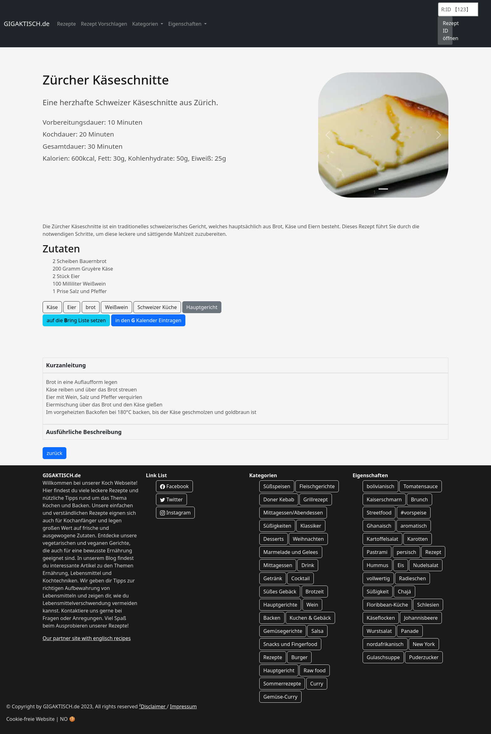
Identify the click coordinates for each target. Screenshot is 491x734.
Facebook (174, 486)
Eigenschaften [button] (185, 23)
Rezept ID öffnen (447, 31)
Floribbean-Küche (387, 604)
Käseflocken (381, 617)
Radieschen (412, 578)
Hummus (377, 565)
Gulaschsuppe (383, 657)
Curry (316, 683)
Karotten (417, 538)
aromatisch (414, 525)
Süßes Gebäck (279, 591)
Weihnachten (308, 538)
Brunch (419, 499)
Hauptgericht (201, 307)
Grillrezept (315, 499)
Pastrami (377, 552)
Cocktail (300, 578)
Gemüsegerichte (282, 631)
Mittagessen (277, 565)
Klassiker (310, 525)
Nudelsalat (425, 565)
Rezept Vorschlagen (104, 23)
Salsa (317, 631)
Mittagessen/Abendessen (293, 512)
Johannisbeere (421, 617)
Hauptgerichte (280, 604)
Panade (409, 631)
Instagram (175, 512)
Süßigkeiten (277, 525)
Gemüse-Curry (280, 696)
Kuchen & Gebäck (310, 617)
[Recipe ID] (458, 9)
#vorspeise (413, 512)
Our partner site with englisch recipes (87, 638)
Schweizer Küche (157, 307)
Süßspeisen (276, 486)
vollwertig (378, 578)
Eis (400, 565)
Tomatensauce (420, 486)
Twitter (171, 499)
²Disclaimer (153, 706)
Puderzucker (423, 657)
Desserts (273, 538)
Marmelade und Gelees (290, 552)
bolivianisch (380, 486)
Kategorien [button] (145, 23)
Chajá (404, 591)
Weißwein (116, 307)
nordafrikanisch (385, 644)
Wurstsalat (379, 631)
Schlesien (428, 604)
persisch (406, 552)
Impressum (183, 706)
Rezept (433, 552)
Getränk (272, 578)
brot (91, 307)
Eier (71, 307)
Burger (299, 657)
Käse (52, 307)
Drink (307, 565)
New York (424, 644)
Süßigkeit (378, 591)
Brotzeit (315, 591)
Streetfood (379, 512)
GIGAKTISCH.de (26, 23)
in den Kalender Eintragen (148, 320)
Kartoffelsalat (382, 538)
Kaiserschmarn (384, 499)
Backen (272, 617)
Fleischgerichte (317, 486)
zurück (54, 453)
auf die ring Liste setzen (76, 320)
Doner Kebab (278, 499)
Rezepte (66, 23)
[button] (328, 135)
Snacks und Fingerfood (290, 644)
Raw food (314, 670)
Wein (312, 604)
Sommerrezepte (282, 683)
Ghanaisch (379, 525)
